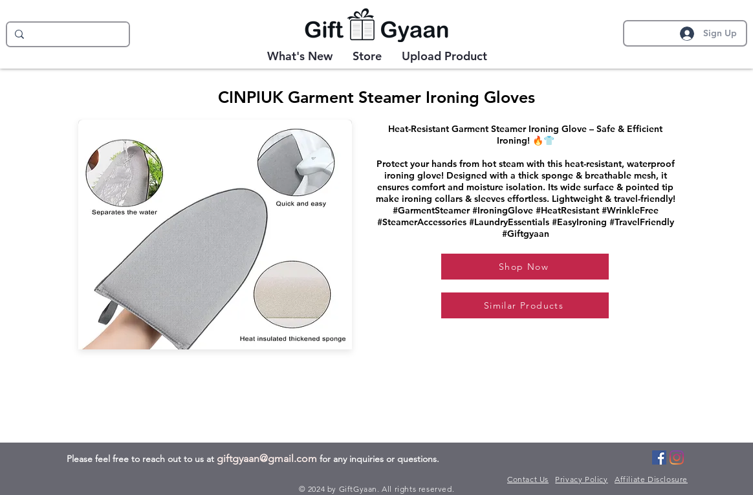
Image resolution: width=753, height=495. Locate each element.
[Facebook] (659, 457)
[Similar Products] (525, 305)
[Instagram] (677, 457)
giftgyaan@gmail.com (267, 458)
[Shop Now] (525, 267)
